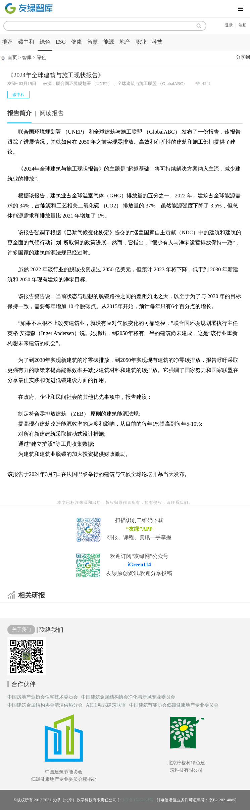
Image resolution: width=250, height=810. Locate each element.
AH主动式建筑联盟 (106, 705)
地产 (124, 42)
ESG (61, 42)
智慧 (92, 42)
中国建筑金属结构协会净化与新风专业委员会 (128, 697)
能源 (108, 42)
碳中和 (26, 42)
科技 (157, 42)
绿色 (45, 42)
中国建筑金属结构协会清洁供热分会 (45, 705)
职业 (141, 42)
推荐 (7, 42)
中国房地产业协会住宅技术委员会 (42, 697)
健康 (76, 42)
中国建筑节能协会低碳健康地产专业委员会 (173, 705)
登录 (229, 25)
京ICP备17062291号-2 (138, 800)
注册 (243, 25)
